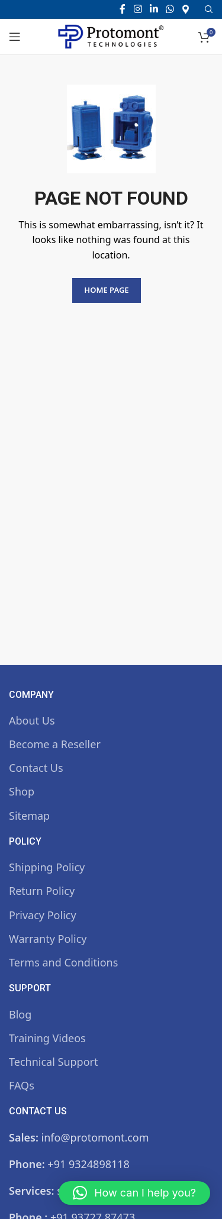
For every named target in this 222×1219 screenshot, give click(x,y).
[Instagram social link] (138, 9)
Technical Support (53, 1062)
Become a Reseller (55, 744)
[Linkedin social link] (154, 9)
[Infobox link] (190, 9)
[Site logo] (111, 35)
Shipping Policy (47, 867)
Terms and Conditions (63, 962)
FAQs (21, 1085)
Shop (21, 791)
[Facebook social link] (122, 9)
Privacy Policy (42, 915)
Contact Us (36, 768)
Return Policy (42, 891)
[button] (134, 1193)
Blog (20, 1014)
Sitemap (29, 816)
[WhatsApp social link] (170, 9)
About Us (32, 720)
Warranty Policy (47, 939)
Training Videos (47, 1038)
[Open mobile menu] (15, 36)
